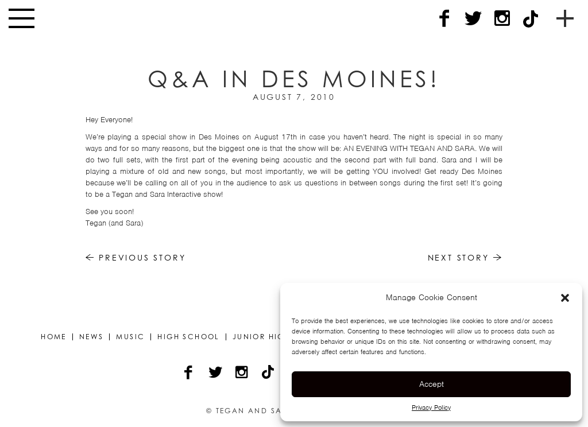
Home (54, 336)
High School (188, 336)
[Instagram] (502, 18)
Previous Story (136, 257)
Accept (431, 384)
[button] (565, 298)
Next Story (465, 257)
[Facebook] (444, 18)
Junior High (262, 336)
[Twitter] (473, 18)
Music (130, 336)
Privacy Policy (431, 407)
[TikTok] (530, 18)
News (91, 336)
